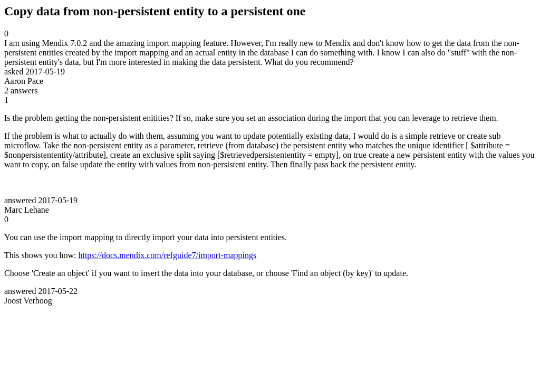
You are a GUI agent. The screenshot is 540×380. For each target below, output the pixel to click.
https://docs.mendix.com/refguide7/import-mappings (167, 255)
